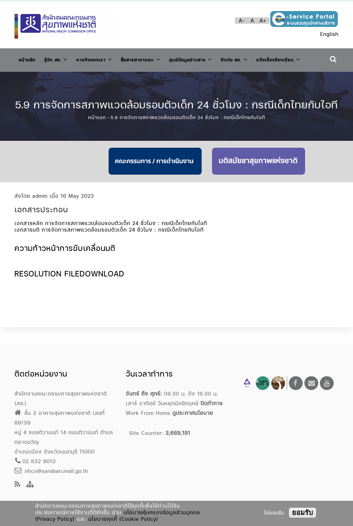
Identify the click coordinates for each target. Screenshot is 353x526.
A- (242, 20)
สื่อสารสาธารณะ (157, 58)
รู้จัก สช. (61, 58)
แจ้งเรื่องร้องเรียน (45, 77)
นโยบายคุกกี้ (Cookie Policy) (123, 519)
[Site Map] (30, 484)
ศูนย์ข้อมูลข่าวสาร (214, 58)
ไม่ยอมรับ (274, 512)
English (329, 34)
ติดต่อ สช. (263, 58)
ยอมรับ (302, 512)
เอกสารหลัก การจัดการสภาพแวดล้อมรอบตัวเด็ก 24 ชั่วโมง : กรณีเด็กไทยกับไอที (110, 239)
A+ (263, 20)
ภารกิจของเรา (104, 58)
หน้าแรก (97, 133)
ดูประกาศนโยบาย (192, 413)
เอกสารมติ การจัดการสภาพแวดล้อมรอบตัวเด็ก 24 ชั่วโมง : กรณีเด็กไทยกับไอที (109, 245)
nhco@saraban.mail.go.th (51, 471)
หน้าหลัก (29, 58)
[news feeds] (17, 484)
